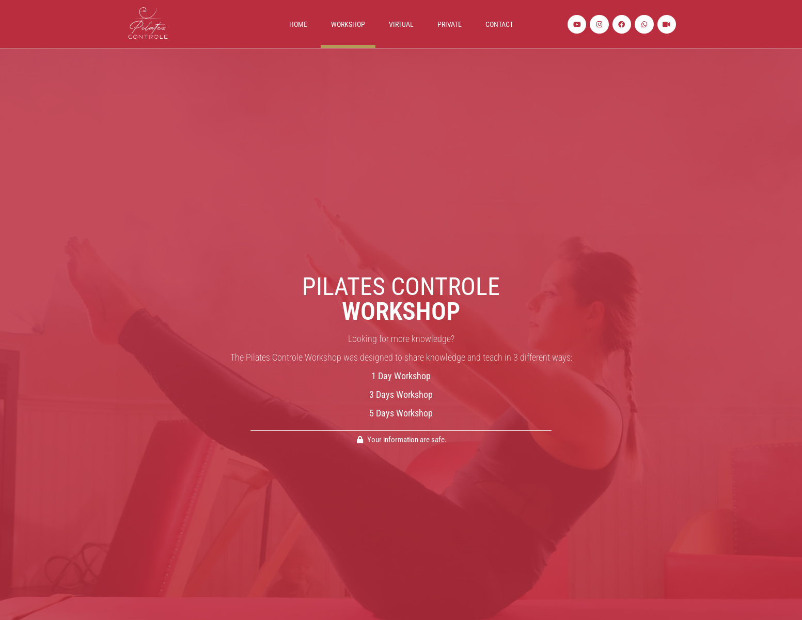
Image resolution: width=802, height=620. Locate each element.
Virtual (401, 24)
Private (449, 24)
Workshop (348, 24)
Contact (499, 24)
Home (298, 24)
